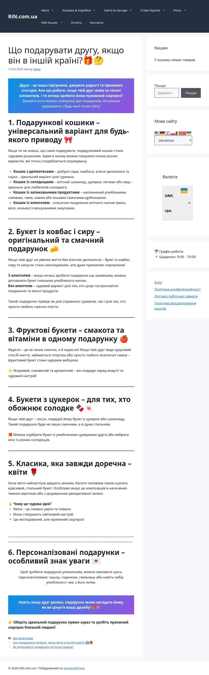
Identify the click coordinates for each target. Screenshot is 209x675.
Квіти (49, 10)
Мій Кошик (54, 22)
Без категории (23, 638)
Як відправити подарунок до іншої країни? (43, 647)
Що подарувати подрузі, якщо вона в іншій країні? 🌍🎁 (53, 642)
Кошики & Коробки (81, 10)
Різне (181, 10)
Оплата (76, 22)
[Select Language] (173, 140)
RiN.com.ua (22, 16)
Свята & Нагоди (120, 10)
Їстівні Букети (154, 10)
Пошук (160, 85)
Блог (158, 282)
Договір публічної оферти (176, 296)
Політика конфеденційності (178, 289)
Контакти (96, 22)
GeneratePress (74, 668)
